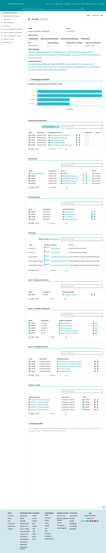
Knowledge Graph (57, 4)
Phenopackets (49, 539)
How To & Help (24, 529)
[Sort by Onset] (100, 132)
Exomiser (47, 518)
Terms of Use (24, 534)
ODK (46, 531)
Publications (11, 526)
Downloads (23, 516)
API (22, 518)
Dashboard (23, 544)
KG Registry (60, 525)
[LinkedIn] (92, 521)
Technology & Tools (78, 4)
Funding (10, 529)
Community (101, 4)
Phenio (34, 526)
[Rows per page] (37, 149)
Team (9, 518)
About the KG (24, 539)
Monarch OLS (61, 516)
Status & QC (24, 526)
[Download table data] (66, 149)
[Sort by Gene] (33, 132)
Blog (72, 521)
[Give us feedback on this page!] (103, 507)
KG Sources (23, 542)
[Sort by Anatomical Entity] (75, 209)
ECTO (34, 539)
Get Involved (73, 516)
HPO (33, 523)
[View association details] (79, 135)
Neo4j (22, 521)
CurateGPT (48, 536)
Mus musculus (70, 31)
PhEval (47, 520)
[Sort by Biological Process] (69, 359)
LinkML (47, 523)
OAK (46, 528)
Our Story (11, 516)
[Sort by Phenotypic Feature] (62, 132)
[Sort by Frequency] (92, 132)
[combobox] (53, 8)
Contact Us (11, 523)
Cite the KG (23, 536)
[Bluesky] (97, 521)
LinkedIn (73, 523)
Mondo (34, 516)
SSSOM (47, 526)
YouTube (73, 526)
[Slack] (84, 521)
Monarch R (24, 523)
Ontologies (67, 4)
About (48, 4)
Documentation (25, 531)
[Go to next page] (57, 149)
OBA (33, 529)
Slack (72, 518)
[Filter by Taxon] (49, 239)
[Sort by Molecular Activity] (75, 292)
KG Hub (59, 523)
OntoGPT (47, 533)
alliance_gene (90, 46)
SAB (9, 521)
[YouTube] (95, 521)
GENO (34, 534)
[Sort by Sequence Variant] (41, 397)
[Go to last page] (60, 149)
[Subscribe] (82, 521)
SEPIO (34, 536)
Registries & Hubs (90, 4)
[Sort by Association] (45, 132)
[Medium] (87, 521)
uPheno (34, 521)
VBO (33, 531)
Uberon (34, 518)
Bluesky (73, 529)
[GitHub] (90, 521)
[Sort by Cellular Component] (73, 320)
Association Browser (23, 548)
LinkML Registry (61, 528)
